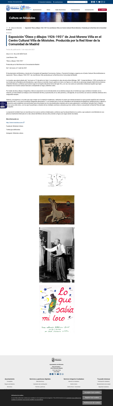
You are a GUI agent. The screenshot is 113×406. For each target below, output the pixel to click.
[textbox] (76, 2)
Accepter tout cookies (92, 392)
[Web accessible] (2, 104)
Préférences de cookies (92, 403)
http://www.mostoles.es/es (15, 122)
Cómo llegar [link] (56, 371)
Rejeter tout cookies (92, 397)
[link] (44, 2)
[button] (86, 2)
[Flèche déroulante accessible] (5, 105)
